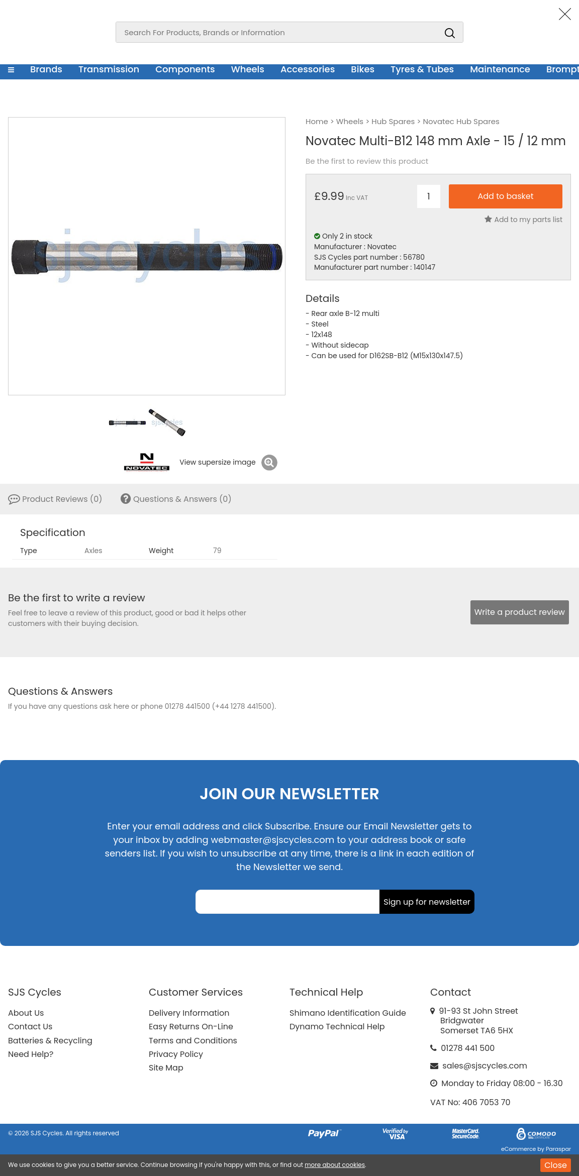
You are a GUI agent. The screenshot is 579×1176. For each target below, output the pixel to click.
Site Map (166, 1068)
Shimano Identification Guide (348, 1013)
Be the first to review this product (367, 161)
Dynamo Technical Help (337, 1026)
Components (185, 69)
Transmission (108, 69)
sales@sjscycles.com (484, 1066)
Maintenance (500, 69)
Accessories (307, 69)
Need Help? (30, 1054)
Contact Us (30, 1026)
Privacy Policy (176, 1054)
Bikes (362, 69)
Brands (46, 69)
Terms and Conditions (193, 1040)
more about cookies (335, 1164)
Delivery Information (189, 1013)
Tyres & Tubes (422, 69)
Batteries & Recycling (50, 1040)
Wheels (247, 69)
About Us (26, 1013)
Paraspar (558, 1149)
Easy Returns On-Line (191, 1026)
